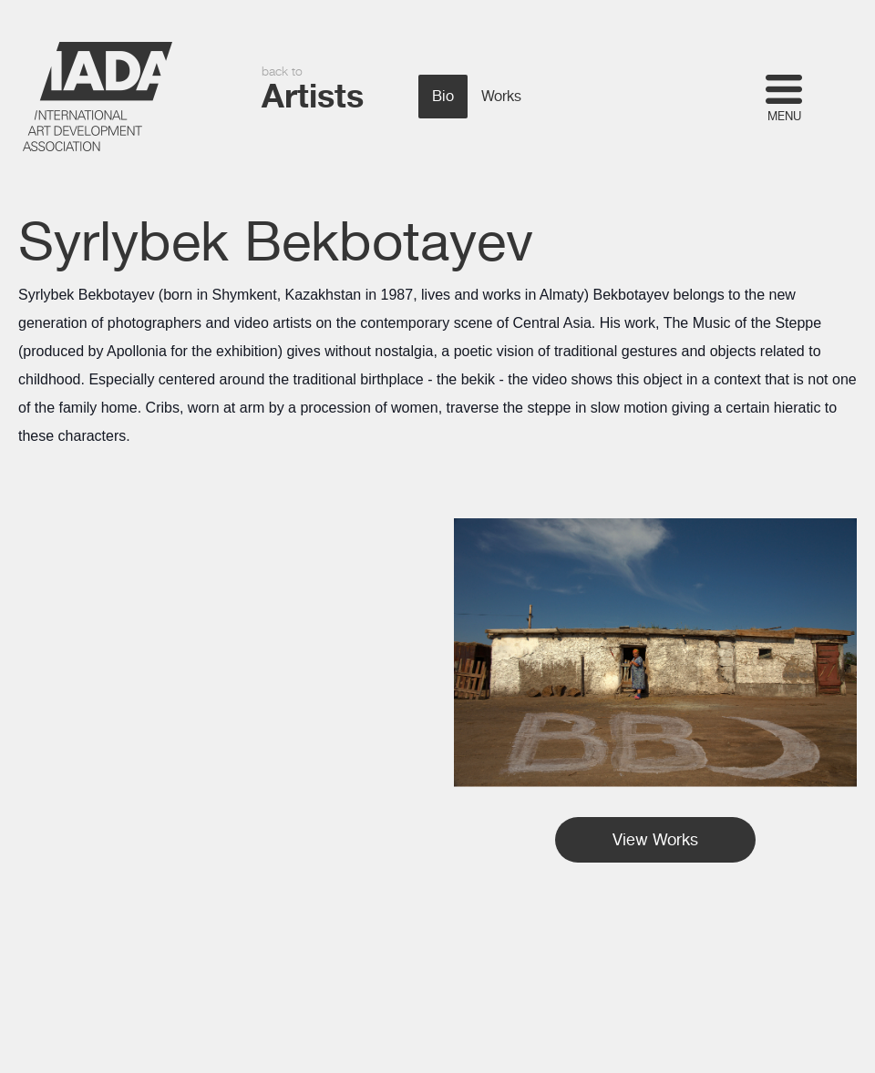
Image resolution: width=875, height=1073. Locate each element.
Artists (313, 96)
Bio (443, 96)
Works (501, 96)
